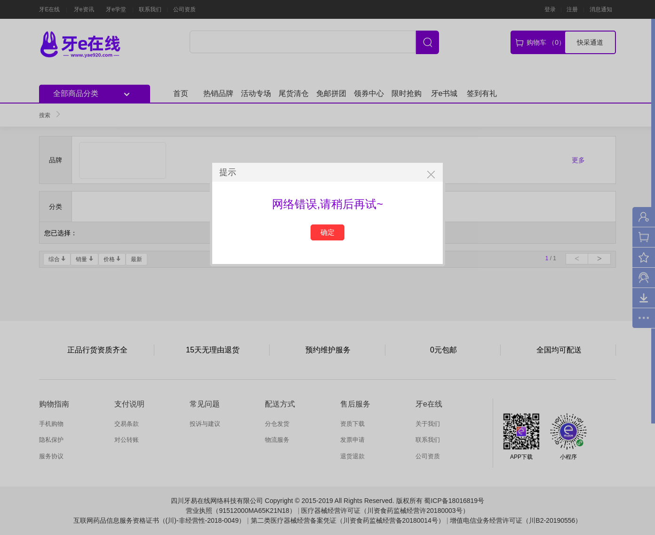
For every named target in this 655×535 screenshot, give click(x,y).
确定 (327, 232)
